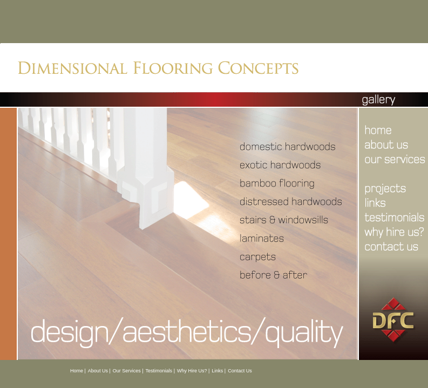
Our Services (127, 370)
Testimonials (159, 370)
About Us (98, 370)
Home (76, 370)
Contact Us (240, 370)
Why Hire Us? (192, 370)
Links (217, 370)
